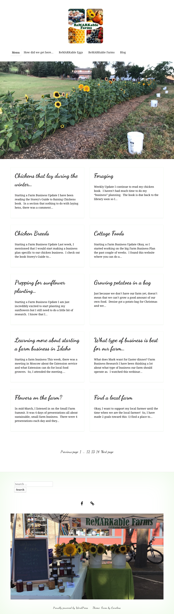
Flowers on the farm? (38, 397)
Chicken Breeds (32, 233)
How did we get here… (38, 52)
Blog (123, 52)
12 (88, 452)
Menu (16, 52)
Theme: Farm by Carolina (107, 607)
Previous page (69, 452)
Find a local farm (113, 397)
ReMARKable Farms (101, 52)
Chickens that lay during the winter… (46, 180)
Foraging (103, 175)
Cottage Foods (109, 233)
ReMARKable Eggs (71, 52)
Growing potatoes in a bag (122, 282)
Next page (107, 452)
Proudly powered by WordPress (70, 607)
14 (98, 452)
